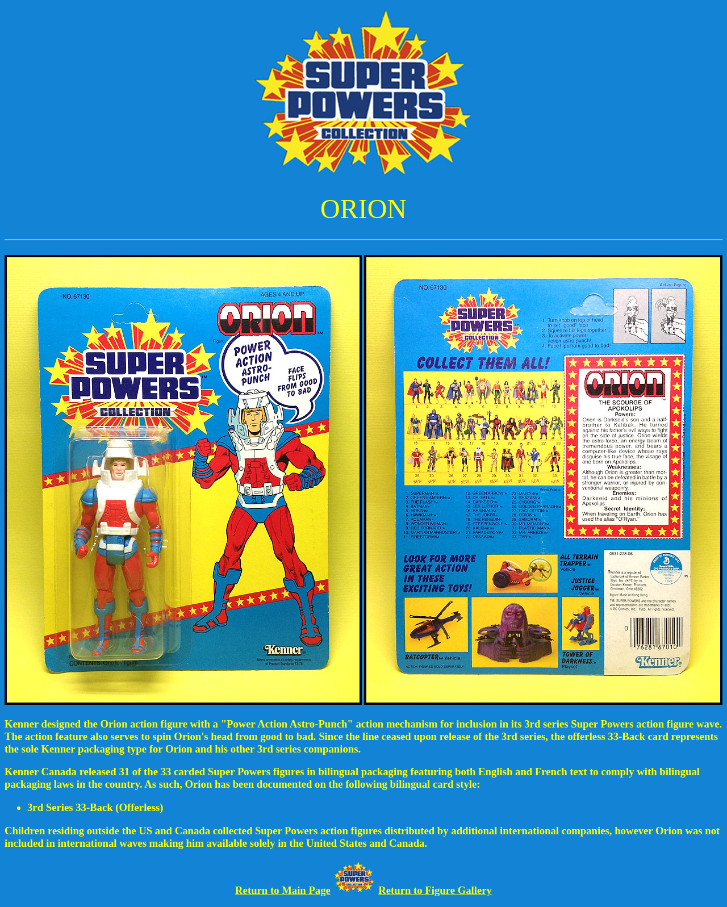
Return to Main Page (283, 890)
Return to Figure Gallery (435, 890)
